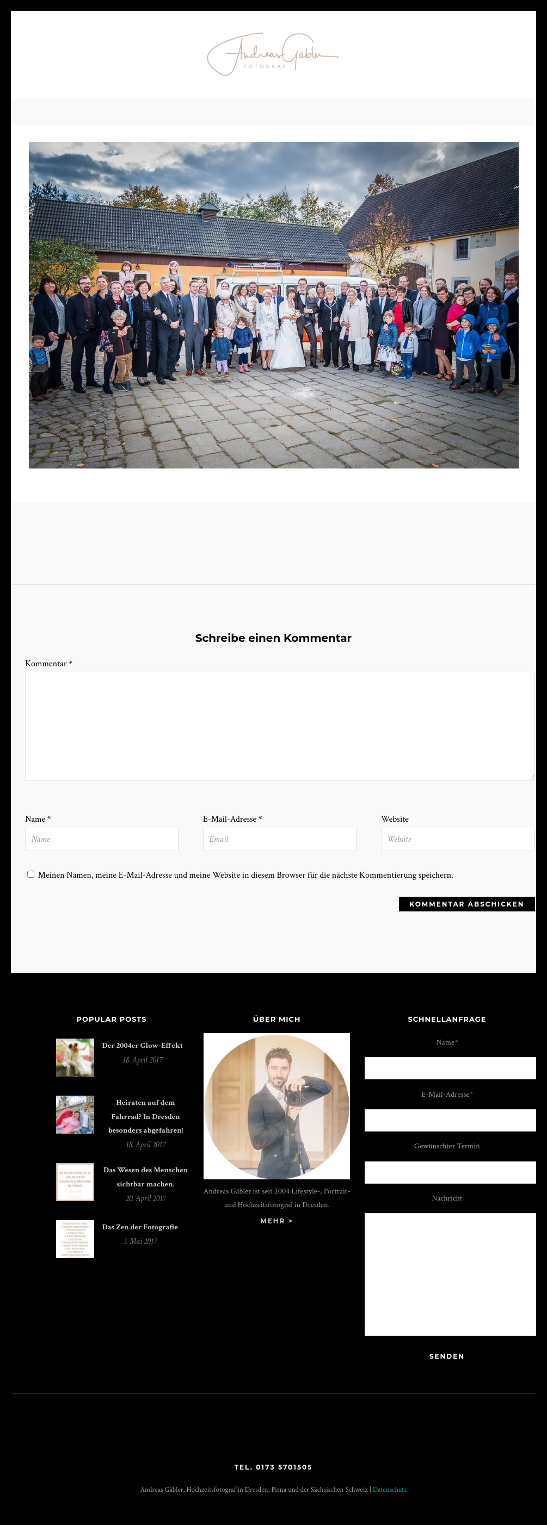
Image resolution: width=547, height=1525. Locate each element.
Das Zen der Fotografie (140, 1227)
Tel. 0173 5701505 (274, 1467)
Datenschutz (390, 1490)
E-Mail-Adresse (232, 819)
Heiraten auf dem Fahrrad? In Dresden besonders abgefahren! (145, 1116)
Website (395, 819)
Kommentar (48, 664)
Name (38, 819)
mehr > (276, 1221)
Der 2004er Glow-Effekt (142, 1045)
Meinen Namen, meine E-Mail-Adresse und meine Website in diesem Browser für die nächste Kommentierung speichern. (245, 875)
